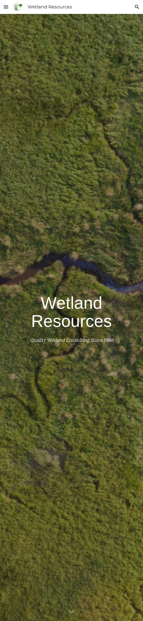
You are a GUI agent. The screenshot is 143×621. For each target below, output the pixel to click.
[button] (6, 7)
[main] (71, 317)
